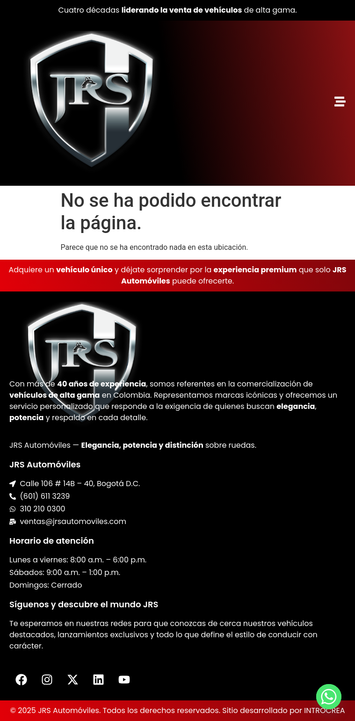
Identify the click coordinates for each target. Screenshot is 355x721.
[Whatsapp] (328, 696)
